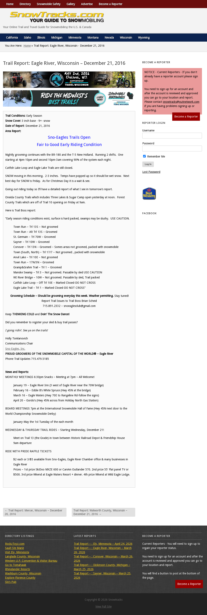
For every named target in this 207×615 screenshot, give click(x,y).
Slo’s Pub (10, 582)
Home (9, 4)
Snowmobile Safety (48, 4)
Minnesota (74, 37)
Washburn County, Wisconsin (23, 573)
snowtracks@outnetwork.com (181, 101)
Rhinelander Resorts (17, 569)
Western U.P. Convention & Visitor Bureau (31, 560)
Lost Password (151, 171)
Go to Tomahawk (15, 565)
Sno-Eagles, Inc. (15, 348)
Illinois (41, 37)
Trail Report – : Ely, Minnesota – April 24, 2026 (103, 543)
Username (148, 130)
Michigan (56, 37)
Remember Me (154, 156)
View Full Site (103, 606)
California (12, 37)
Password (148, 143)
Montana (92, 37)
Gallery (71, 4)
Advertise (87, 4)
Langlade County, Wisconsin (22, 556)
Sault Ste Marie (14, 548)
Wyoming (144, 37)
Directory (25, 4)
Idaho (27, 37)
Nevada (109, 37)
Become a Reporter (110, 4)
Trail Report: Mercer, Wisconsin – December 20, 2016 (33, 512)
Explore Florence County (20, 577)
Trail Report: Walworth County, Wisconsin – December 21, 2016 (100, 512)
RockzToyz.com (14, 543)
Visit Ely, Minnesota (17, 552)
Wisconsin (126, 37)
